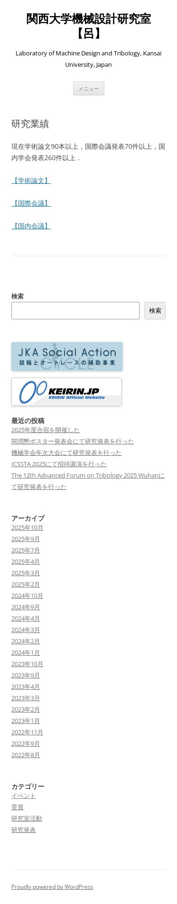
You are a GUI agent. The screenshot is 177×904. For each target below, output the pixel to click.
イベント (23, 795)
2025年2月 (25, 584)
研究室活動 (26, 818)
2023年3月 (25, 698)
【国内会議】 (31, 225)
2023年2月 (25, 709)
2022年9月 (25, 743)
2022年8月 (25, 754)
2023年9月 (25, 675)
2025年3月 (25, 573)
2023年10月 (27, 664)
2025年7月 (25, 550)
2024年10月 (27, 595)
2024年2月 (25, 641)
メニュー (88, 88)
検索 (17, 296)
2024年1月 (25, 652)
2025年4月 (25, 561)
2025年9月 (25, 538)
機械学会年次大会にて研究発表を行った (66, 452)
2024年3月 (25, 629)
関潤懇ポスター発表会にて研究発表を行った (72, 441)
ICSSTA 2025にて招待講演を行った (59, 464)
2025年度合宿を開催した (45, 429)
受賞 (17, 807)
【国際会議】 (31, 203)
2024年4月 (25, 618)
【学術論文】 (31, 180)
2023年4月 (25, 686)
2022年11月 (27, 732)
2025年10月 (27, 527)
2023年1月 (25, 720)
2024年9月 (25, 607)
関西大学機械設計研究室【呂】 (88, 26)
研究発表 (23, 829)
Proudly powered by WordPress (52, 887)
